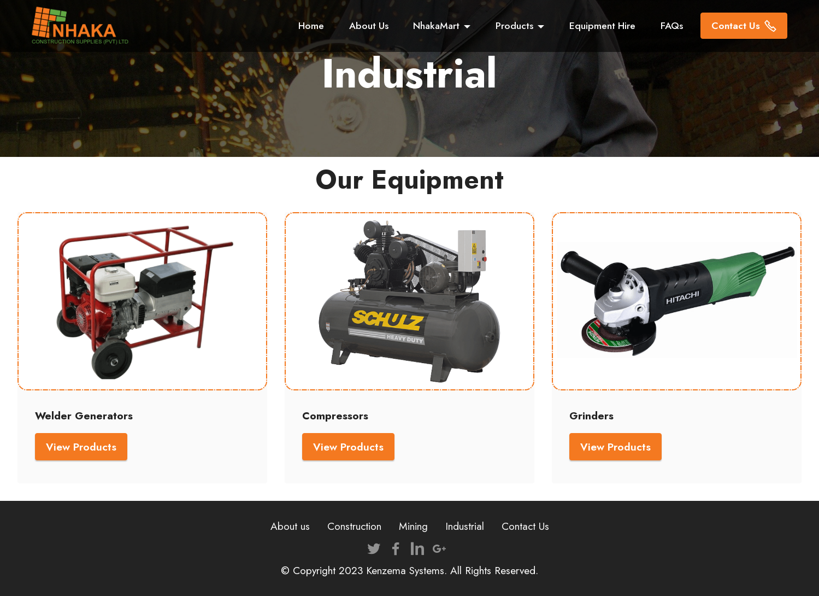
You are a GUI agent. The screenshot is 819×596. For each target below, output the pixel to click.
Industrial (464, 526)
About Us (368, 26)
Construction (354, 526)
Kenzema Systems (405, 570)
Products (514, 26)
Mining (413, 526)
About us (290, 526)
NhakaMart (436, 26)
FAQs (672, 26)
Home (311, 26)
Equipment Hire (602, 26)
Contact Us (743, 26)
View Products (81, 446)
